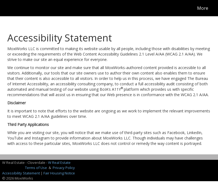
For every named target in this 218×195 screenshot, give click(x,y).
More (202, 8)
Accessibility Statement (21, 173)
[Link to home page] (10, 8)
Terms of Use (36, 167)
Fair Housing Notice (59, 173)
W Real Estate (59, 162)
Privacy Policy (64, 167)
